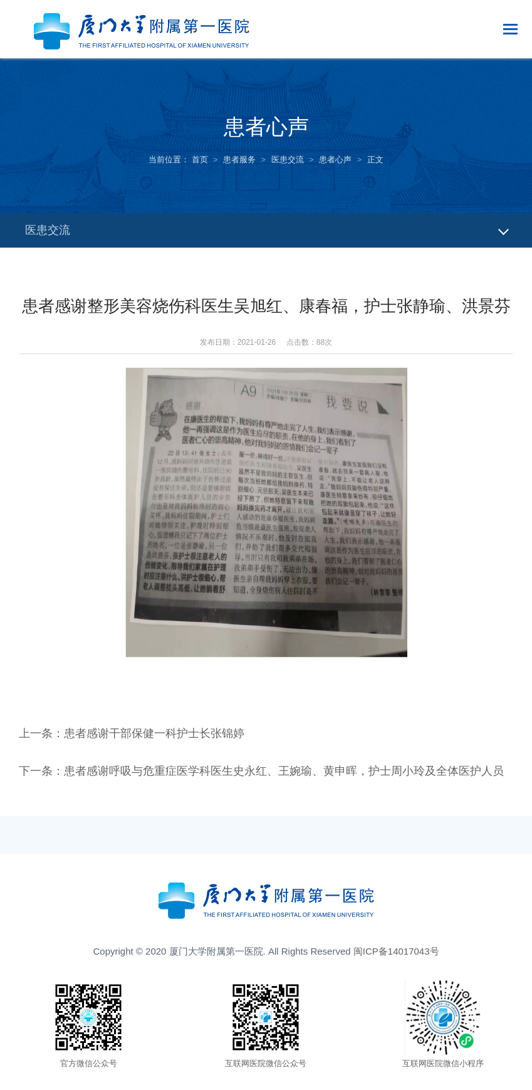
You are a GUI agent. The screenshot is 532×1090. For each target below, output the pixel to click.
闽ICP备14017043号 (396, 951)
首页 (200, 159)
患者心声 (335, 159)
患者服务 (239, 159)
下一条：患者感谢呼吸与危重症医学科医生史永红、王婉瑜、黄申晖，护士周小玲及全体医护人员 (261, 771)
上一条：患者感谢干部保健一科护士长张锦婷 (131, 733)
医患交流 (287, 159)
